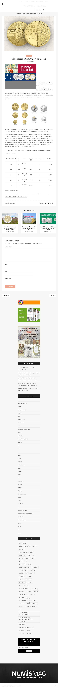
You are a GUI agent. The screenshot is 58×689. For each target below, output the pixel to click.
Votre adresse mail (23, 645)
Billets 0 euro (21, 422)
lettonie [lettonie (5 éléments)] (21, 591)
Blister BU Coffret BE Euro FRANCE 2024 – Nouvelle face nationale (28, 389)
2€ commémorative (22, 403)
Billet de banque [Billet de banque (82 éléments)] (27, 558)
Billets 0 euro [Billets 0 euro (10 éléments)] (23, 561)
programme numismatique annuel (25, 513)
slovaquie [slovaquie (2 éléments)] (21, 630)
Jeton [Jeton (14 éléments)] (34, 588)
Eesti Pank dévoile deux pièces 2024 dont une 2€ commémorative (10, 228)
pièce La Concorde (43, 194)
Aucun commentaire (10, 203)
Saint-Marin (20, 516)
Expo (46, 1)
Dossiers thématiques (37, 1)
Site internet (8, 278)
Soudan (19, 526)
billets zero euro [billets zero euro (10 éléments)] (25, 564)
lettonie (19, 471)
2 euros (19, 400)
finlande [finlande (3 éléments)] (28, 579)
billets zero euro (21, 426)
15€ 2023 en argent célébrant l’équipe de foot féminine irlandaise (47, 228)
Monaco (19, 487)
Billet (19, 416)
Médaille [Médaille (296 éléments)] (32, 603)
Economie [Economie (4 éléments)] (21, 576)
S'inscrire (29, 650)
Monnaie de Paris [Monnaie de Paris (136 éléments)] (27, 601)
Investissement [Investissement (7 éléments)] (24, 588)
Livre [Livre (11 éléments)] (36, 591)
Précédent (6, 295)
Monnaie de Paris (22, 494)
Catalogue (20, 435)
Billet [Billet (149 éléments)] (31, 555)
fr (33, 9)
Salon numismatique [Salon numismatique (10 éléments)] (26, 627)
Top (55, 686)
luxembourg (20, 481)
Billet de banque (21, 419)
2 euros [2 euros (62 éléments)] (22, 543)
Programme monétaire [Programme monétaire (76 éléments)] (24, 614)
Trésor (19, 529)
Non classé (20, 503)
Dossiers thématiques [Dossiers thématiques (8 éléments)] (26, 573)
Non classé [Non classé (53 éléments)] (32, 607)
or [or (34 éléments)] (20, 610)
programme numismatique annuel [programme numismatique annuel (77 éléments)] (25, 619)
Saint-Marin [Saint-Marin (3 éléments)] (22, 624)
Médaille (20, 484)
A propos (27, 1)
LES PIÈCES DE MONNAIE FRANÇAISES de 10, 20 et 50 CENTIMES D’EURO (29, 374)
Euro (19, 445)
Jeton (19, 468)
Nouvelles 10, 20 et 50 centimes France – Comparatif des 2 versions (27, 368)
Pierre (32, 61)
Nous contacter (41, 5)
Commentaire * (8, 246)
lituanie (19, 474)
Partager (42, 203)
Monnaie (29, 55)
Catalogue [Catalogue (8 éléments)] (32, 570)
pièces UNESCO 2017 (22, 196)
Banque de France (22, 409)
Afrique (19, 406)
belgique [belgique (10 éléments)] (22, 555)
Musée (19, 497)
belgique (20, 413)
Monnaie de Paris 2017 (11, 194)
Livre (19, 477)
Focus (19, 455)
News (19, 500)
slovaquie (20, 523)
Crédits (19, 686)
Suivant (53, 295)
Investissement (21, 464)
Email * (6, 271)
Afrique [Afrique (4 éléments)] (21, 549)
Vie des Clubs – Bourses (29, 5)
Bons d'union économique (24, 429)
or (18, 507)
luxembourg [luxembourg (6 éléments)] (23, 594)
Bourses (20, 432)
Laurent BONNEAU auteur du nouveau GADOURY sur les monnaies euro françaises (28, 379)
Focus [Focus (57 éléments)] (21, 582)
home (21, 1)
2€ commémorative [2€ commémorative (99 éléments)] (28, 546)
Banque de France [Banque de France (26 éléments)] (26, 552)
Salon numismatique (22, 520)
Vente (19, 533)
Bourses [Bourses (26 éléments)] (22, 570)
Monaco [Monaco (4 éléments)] (32, 594)
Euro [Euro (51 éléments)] (30, 576)
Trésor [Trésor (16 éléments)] (21, 633)
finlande (19, 452)
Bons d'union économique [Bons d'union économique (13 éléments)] (28, 567)
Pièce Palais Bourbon (11, 196)
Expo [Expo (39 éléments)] (21, 579)
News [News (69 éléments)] (21, 607)
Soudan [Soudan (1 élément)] (28, 630)
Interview (20, 461)
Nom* (6, 264)
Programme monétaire (23, 510)
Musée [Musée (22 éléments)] (21, 604)
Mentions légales (13, 686)
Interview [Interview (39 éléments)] (23, 586)
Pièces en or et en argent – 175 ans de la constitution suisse (29, 228)
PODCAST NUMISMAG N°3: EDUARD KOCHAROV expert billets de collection (27, 384)
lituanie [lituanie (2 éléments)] (29, 591)
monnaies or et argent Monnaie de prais (27, 194)
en (31, 9)
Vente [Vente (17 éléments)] (29, 633)
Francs (19, 458)
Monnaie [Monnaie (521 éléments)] (24, 598)
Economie (20, 442)
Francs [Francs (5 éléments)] (29, 582)
